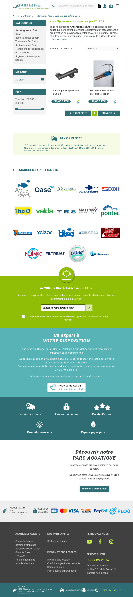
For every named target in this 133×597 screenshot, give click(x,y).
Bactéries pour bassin (27, 37)
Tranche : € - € (25, 101)
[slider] (16, 109)
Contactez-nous (55, 567)
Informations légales (58, 559)
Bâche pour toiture (57, 541)
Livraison (20, 556)
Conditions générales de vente (63, 563)
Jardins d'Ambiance (25, 544)
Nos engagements (25, 559)
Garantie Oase (23, 552)
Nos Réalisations (24, 563)
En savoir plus (59, 39)
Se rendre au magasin (94, 488)
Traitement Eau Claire (26, 41)
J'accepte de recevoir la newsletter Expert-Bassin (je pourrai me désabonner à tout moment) (68, 318)
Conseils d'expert (24, 541)
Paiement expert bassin (28, 548)
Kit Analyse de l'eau (26, 45)
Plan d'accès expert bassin (61, 570)
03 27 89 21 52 (110, 590)
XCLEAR (19, 79)
